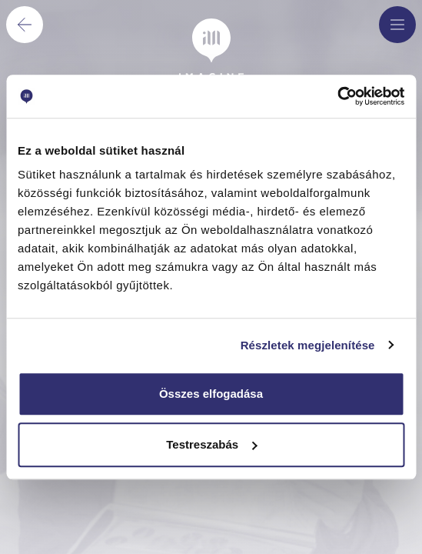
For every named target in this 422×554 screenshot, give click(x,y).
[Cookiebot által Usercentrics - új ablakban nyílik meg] (337, 96)
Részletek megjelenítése (308, 345)
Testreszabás (211, 444)
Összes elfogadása (211, 393)
